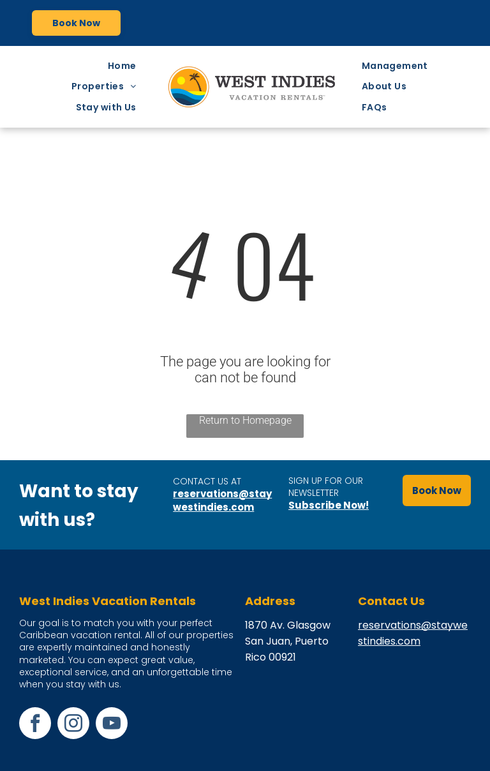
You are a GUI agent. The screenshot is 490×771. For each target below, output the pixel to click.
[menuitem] (125, 66)
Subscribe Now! (328, 505)
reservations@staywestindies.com (222, 500)
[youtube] (112, 724)
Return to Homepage (245, 420)
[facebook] (35, 724)
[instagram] (73, 724)
